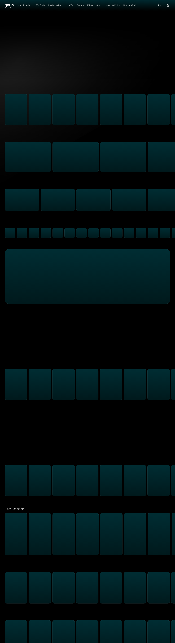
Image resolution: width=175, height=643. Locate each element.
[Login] (168, 5)
